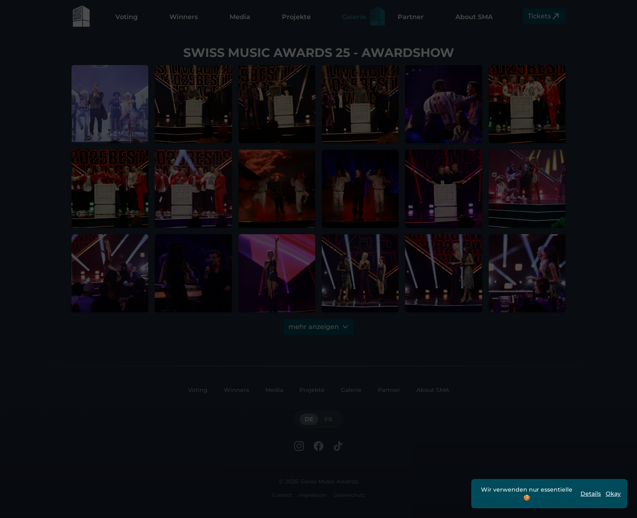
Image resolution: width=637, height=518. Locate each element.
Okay (613, 493)
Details (591, 493)
